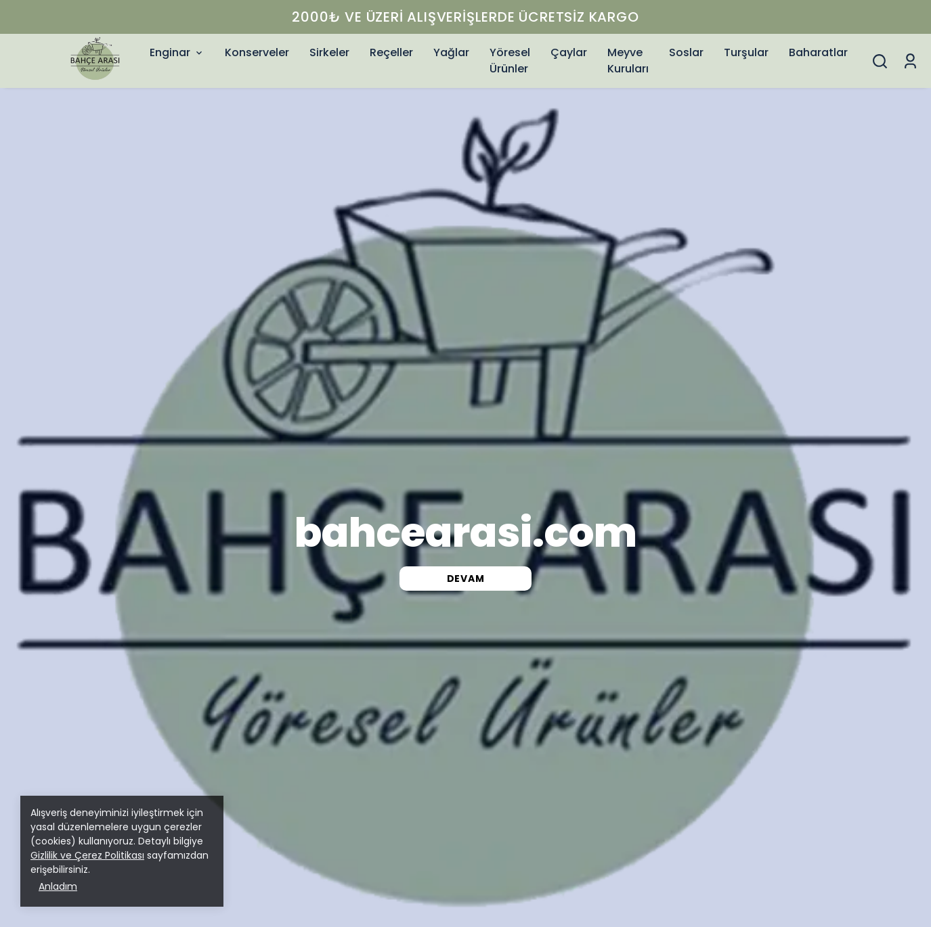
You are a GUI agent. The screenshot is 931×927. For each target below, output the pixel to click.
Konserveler (257, 52)
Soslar (686, 52)
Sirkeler (329, 52)
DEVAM (466, 578)
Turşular (746, 52)
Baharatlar (818, 52)
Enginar (177, 52)
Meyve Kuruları (628, 60)
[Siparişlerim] (910, 61)
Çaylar (568, 52)
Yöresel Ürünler (510, 60)
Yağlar (451, 52)
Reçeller (391, 52)
